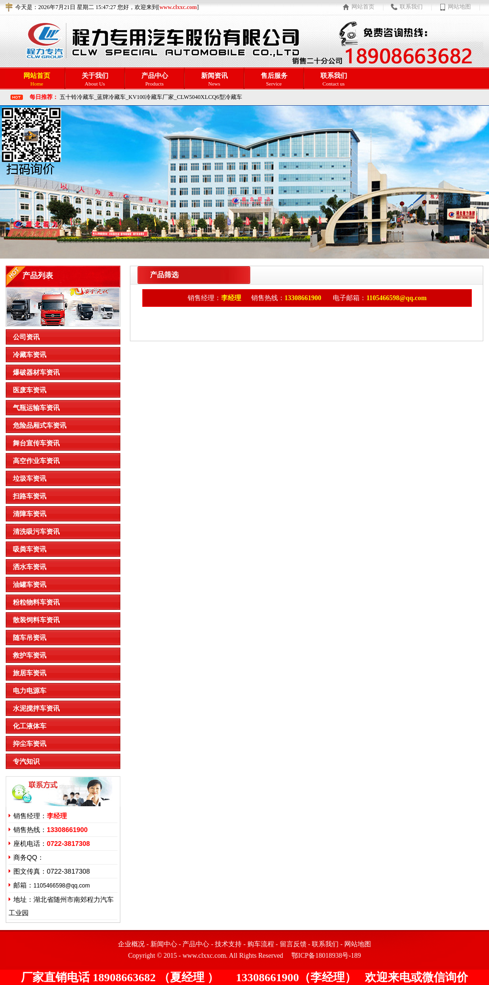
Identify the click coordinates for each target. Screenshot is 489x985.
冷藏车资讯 (29, 354)
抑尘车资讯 (29, 743)
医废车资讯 (29, 390)
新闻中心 (163, 944)
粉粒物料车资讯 (36, 602)
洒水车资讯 (29, 567)
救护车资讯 (29, 655)
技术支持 (228, 944)
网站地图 (459, 6)
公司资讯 (26, 337)
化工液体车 (29, 726)
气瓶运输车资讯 (36, 407)
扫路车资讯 (29, 496)
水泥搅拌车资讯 (36, 708)
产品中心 (195, 944)
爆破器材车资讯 (36, 372)
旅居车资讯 (29, 673)
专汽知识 (26, 761)
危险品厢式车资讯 (39, 425)
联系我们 (411, 6)
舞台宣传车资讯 (36, 443)
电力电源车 (29, 690)
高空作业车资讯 (36, 461)
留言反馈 (293, 944)
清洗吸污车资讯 (36, 531)
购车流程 (260, 944)
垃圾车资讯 (29, 478)
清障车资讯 (29, 514)
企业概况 (131, 944)
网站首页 (362, 6)
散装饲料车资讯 (36, 620)
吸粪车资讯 (29, 549)
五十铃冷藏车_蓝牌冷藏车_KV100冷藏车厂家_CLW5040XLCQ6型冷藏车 (151, 97)
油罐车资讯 (29, 584)
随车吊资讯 (29, 637)
